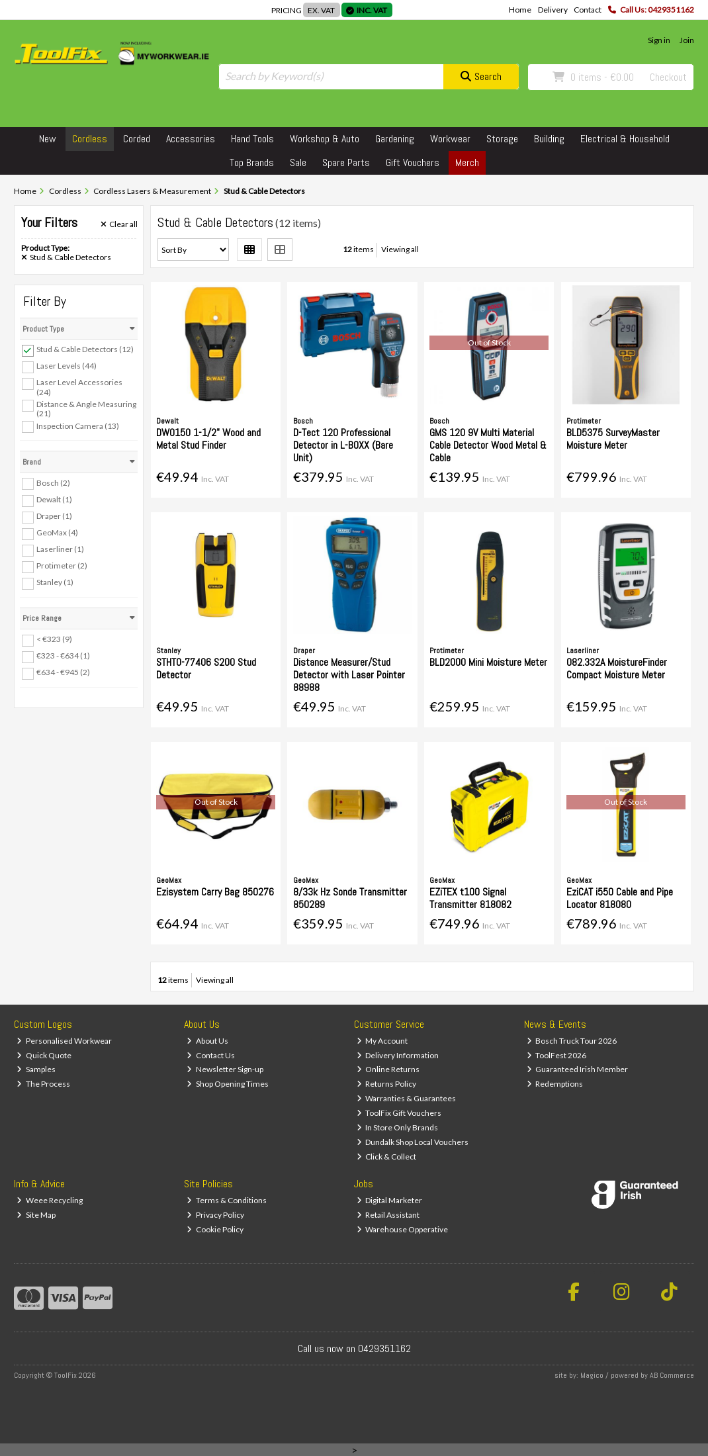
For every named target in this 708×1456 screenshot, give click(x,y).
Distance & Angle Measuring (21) (86, 408)
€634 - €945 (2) (63, 672)
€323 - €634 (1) (63, 655)
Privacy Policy (215, 1215)
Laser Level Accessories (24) (79, 386)
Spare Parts (346, 162)
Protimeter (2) (61, 565)
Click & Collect (387, 1156)
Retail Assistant (388, 1215)
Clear (119, 224)
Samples (36, 1069)
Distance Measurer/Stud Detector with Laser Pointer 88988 (349, 674)
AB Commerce (672, 1375)
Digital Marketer (390, 1200)
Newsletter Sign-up (225, 1069)
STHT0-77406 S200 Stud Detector (206, 668)
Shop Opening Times (228, 1084)
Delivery (553, 10)
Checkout (668, 77)
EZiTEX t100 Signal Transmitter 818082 (470, 898)
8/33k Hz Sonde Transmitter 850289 (350, 898)
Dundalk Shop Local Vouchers (413, 1142)
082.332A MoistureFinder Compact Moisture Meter (616, 668)
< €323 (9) (54, 639)
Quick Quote (44, 1055)
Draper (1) (54, 516)
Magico (591, 1375)
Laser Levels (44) (66, 366)
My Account (382, 1041)
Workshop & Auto (324, 139)
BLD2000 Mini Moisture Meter (488, 662)
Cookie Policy (215, 1229)
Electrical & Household (625, 139)
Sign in (659, 40)
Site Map (36, 1215)
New (47, 139)
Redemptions (555, 1084)
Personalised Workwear (64, 1041)
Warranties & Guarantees (407, 1098)
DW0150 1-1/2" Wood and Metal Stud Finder (208, 439)
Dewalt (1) (54, 499)
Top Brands (252, 162)
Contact (587, 10)
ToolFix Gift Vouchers (399, 1113)
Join (687, 40)
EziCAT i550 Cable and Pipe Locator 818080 (619, 898)
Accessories (190, 139)
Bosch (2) (53, 482)
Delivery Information (398, 1055)
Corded (136, 139)
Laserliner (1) (60, 549)
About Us (207, 1041)
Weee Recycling (50, 1200)
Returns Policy (387, 1084)
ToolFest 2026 (557, 1055)
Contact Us (211, 1055)
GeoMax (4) (57, 532)
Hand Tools (252, 139)
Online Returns (388, 1069)
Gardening (394, 139)
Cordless (89, 139)
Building (549, 139)
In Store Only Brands (398, 1127)
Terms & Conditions (227, 1200)
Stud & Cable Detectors (66, 257)
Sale (298, 162)
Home (520, 10)
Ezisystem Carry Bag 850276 (215, 892)
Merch (467, 162)
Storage (502, 139)
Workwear (450, 139)
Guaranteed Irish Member (578, 1069)
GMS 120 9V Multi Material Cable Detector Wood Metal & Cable (488, 445)
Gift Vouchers (412, 162)
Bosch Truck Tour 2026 (572, 1041)
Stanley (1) (54, 582)
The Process (43, 1084)
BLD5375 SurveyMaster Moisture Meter (613, 439)
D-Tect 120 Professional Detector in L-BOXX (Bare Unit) (343, 445)
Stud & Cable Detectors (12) (85, 349)
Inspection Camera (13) (77, 425)
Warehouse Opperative (403, 1229)
